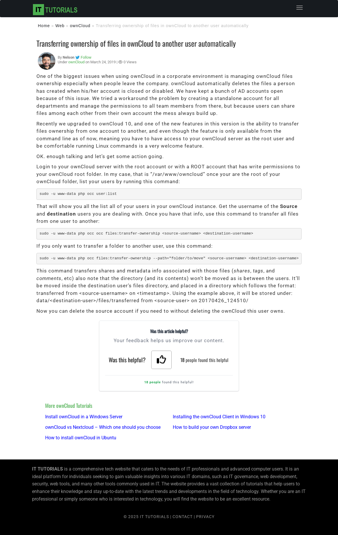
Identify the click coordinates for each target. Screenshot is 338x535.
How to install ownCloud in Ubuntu (80, 437)
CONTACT (183, 516)
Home (44, 25)
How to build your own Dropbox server (212, 427)
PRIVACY (205, 516)
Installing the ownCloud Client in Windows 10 (219, 416)
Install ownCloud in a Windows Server (83, 416)
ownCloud (80, 25)
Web (60, 25)
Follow (86, 57)
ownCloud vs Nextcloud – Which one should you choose (103, 427)
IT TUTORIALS (154, 516)
